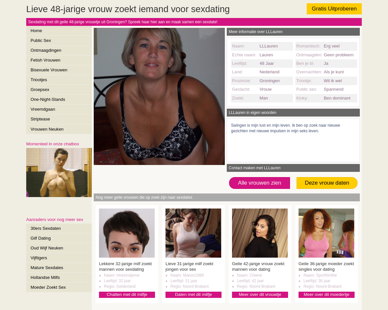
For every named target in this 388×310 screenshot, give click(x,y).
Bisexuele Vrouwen (48, 69)
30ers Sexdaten (45, 228)
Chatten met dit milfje (127, 294)
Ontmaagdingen (45, 50)
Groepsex (39, 89)
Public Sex (40, 40)
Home (36, 30)
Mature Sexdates (46, 267)
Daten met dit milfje (193, 294)
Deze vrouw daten (327, 183)
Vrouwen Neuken (47, 129)
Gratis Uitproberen (334, 9)
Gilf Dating (40, 238)
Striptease (40, 119)
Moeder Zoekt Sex (48, 287)
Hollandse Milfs (45, 277)
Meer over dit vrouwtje (260, 294)
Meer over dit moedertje (326, 294)
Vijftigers (38, 257)
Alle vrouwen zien (259, 183)
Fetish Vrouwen (45, 60)
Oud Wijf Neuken (46, 248)
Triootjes (38, 79)
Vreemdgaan (42, 109)
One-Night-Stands (47, 99)
